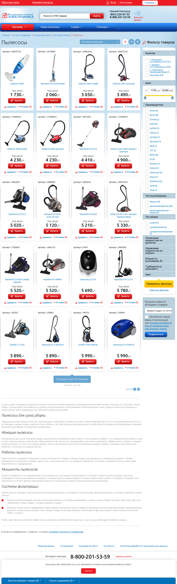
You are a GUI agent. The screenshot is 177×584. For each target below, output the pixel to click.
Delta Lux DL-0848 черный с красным (124, 150)
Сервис (76, 26)
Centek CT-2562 (17, 345)
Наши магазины (50, 26)
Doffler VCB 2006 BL (88, 345)
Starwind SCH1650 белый (53, 84)
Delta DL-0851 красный (124, 84)
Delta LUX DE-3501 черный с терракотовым (123, 215)
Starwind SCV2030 (88, 214)
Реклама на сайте (88, 546)
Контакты (109, 546)
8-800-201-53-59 (90, 557)
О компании (66, 546)
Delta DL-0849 (17, 84)
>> (139, 389)
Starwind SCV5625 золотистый (52, 215)
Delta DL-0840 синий (17, 149)
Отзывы (26, 107)
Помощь (103, 26)
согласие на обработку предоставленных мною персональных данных (158, 326)
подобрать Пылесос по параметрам (66, 532)
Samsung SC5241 (88, 279)
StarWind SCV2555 (17, 214)
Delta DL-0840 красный (53, 149)
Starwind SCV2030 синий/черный (17, 280)
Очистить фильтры (159, 290)
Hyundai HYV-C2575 (123, 279)
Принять (88, 571)
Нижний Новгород (42, 2)
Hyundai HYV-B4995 (52, 279)
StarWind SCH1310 (88, 149)
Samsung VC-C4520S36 (53, 345)
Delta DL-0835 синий (88, 84)
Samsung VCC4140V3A (123, 345)
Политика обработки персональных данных (144, 546)
